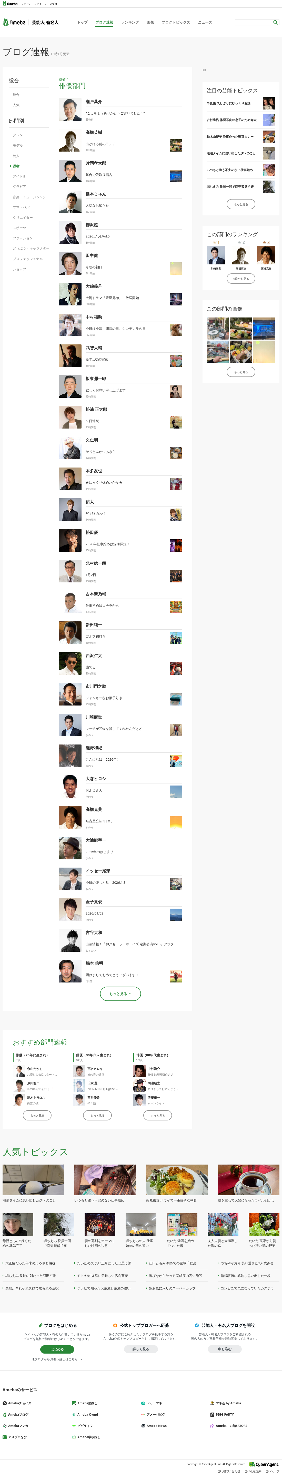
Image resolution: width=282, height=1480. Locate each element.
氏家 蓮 (92, 1083)
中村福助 (94, 317)
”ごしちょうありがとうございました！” (115, 113)
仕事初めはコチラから (102, 605)
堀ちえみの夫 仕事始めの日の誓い (139, 1243)
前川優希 (93, 1097)
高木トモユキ (36, 1097)
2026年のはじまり (99, 851)
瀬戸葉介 (94, 101)
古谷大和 (94, 932)
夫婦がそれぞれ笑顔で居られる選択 (32, 1288)
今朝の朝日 (94, 267)
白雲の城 (32, 1103)
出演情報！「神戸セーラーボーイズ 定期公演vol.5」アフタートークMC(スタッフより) (150, 944)
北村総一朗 (96, 563)
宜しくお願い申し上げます (106, 390)
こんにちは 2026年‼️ (102, 759)
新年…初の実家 (97, 359)
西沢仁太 (94, 655)
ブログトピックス (176, 22)
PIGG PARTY (224, 1414)
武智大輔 (94, 348)
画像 (150, 22)
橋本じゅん (96, 194)
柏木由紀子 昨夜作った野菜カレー (230, 136)
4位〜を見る (241, 279)
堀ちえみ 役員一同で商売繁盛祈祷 (230, 186)
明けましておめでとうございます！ (112, 974)
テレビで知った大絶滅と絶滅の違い (103, 1288)
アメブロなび (17, 1437)
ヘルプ (274, 1471)
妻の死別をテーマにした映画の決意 (100, 1243)
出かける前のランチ (101, 144)
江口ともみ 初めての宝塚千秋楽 (172, 1263)
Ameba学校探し (88, 1437)
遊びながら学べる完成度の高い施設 (175, 1275)
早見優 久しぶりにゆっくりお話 (228, 103)
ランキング (130, 22)
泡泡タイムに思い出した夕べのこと (231, 153)
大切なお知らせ (97, 205)
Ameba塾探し (87, 1403)
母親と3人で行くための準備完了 (17, 1243)
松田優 (92, 532)
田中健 (92, 255)
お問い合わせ (231, 1471)
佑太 (90, 501)
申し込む (224, 1349)
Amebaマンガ (17, 1426)
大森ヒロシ (96, 778)
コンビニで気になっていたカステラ (247, 1288)
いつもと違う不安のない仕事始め (230, 170)
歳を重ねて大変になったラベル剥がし (246, 1200)
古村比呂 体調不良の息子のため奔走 (232, 120)
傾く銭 (91, 1103)
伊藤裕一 (154, 1097)
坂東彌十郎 (96, 378)
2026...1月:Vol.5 (98, 236)
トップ (82, 22)
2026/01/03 (94, 913)
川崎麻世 (94, 717)
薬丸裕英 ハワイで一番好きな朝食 (171, 1200)
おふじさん (94, 790)
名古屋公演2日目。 (100, 821)
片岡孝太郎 (96, 163)
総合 (16, 94)
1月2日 (91, 574)
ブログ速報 (104, 22)
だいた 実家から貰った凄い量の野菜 (262, 1243)
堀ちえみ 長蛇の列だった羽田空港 (30, 1275)
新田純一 (94, 625)
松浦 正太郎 (96, 409)
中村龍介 (154, 1069)
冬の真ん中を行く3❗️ (41, 1089)
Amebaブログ (17, 1414)
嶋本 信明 (94, 963)
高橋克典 (94, 809)
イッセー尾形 (98, 871)
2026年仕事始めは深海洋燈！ (108, 544)
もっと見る (37, 1115)
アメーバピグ (155, 1414)
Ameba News (156, 1426)
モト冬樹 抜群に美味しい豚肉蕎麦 (102, 1275)
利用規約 (255, 1471)
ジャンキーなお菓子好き (104, 698)
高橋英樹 (94, 132)
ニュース (205, 22)
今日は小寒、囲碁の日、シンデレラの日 (116, 328)
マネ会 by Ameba (227, 1403)
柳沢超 (92, 224)
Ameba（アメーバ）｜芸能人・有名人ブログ (31, 22)
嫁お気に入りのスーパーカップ (172, 1288)
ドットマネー (155, 1403)
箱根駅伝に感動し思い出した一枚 (246, 1275)
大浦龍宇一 (96, 840)
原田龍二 (33, 1083)
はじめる (57, 1349)
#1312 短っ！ (96, 513)
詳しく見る (141, 1349)
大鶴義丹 (94, 286)
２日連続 (92, 421)
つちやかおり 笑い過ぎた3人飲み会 (247, 1263)
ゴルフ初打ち (96, 636)
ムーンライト (156, 1103)
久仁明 (92, 440)
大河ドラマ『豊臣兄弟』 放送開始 (112, 297)
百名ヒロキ (95, 1069)
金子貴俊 (94, 902)
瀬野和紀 (94, 748)
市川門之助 (96, 686)
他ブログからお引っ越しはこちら (55, 1359)
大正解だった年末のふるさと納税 (30, 1263)
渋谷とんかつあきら (101, 451)
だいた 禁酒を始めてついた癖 (180, 1243)
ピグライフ (84, 1426)
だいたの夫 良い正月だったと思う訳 (104, 1263)
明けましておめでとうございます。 (170, 1089)
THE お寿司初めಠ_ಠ (160, 1074)
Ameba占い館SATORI (230, 1426)
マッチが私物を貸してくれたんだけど (114, 728)
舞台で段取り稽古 (99, 174)
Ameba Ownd (87, 1414)
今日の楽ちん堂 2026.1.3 (106, 882)
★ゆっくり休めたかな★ (104, 482)
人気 (16, 105)
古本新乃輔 (96, 594)
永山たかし (35, 1069)
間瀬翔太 (154, 1083)
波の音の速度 (95, 1074)
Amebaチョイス (19, 1403)
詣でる (91, 667)
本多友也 (94, 471)
